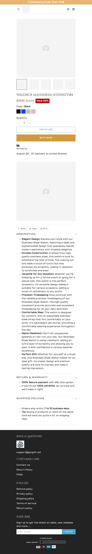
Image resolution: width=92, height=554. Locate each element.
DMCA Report (32, 542)
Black (27, 106)
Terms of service (26, 503)
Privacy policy (24, 494)
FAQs (19, 475)
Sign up (69, 532)
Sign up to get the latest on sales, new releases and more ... (44, 524)
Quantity (21, 118)
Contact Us (23, 465)
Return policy (24, 508)
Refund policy (24, 489)
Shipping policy (25, 499)
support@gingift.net (28, 452)
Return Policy (24, 470)
